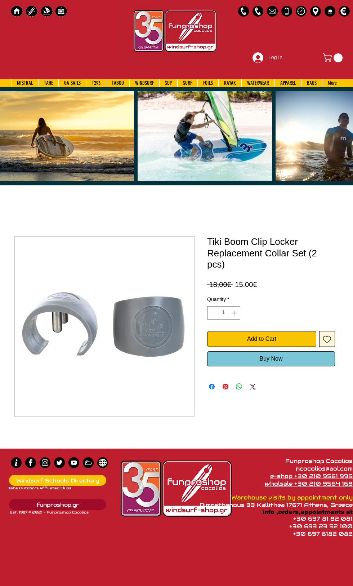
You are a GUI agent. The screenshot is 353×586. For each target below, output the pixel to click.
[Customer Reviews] (330, 11)
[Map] (315, 11)
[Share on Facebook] (211, 386)
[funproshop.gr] (57, 504)
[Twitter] (59, 462)
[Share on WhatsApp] (239, 386)
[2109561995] (243, 11)
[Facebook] (30, 462)
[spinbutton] (223, 313)
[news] (102, 462)
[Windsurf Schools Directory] (57, 480)
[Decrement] (212, 313)
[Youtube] (73, 462)
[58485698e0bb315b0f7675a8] (272, 11)
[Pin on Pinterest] (225, 386)
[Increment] (234, 313)
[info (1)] (16, 462)
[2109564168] (258, 11)
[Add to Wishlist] (327, 339)
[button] (334, 57)
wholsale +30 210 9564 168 (309, 484)
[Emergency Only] (286, 11)
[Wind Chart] (88, 462)
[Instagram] (45, 462)
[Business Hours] (301, 11)
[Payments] (344, 11)
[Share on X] (253, 386)
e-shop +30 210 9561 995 (311, 476)
